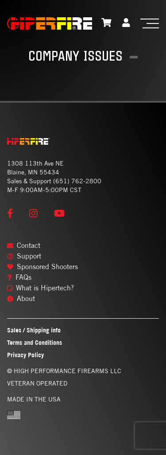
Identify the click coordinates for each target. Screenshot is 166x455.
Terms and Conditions (34, 342)
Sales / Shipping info (34, 330)
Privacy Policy (25, 355)
